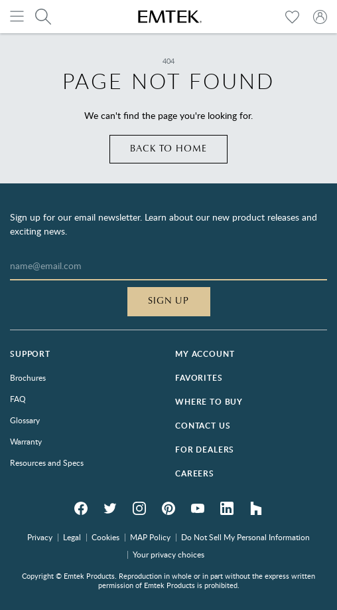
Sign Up (169, 301)
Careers (194, 473)
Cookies (105, 537)
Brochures (28, 377)
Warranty (26, 441)
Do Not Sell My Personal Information (245, 537)
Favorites (199, 377)
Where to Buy (209, 401)
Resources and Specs (47, 462)
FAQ (18, 398)
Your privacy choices (168, 554)
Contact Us (202, 425)
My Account (204, 353)
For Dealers (204, 449)
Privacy (39, 537)
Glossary (25, 420)
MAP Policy (150, 537)
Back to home (169, 149)
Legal (72, 537)
